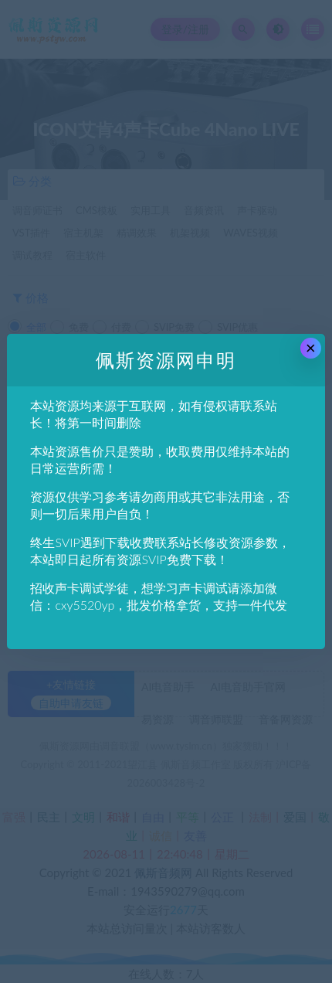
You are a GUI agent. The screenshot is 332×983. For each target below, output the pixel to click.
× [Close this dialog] (311, 348)
